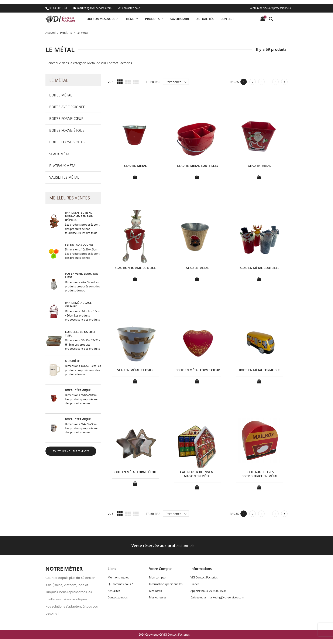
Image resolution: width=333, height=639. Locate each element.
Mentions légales (118, 577)
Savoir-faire (180, 15)
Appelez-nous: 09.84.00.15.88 (208, 591)
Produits (153, 15)
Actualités (205, 15)
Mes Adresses (157, 597)
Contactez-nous (129, 4)
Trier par (153, 82)
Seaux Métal (60, 154)
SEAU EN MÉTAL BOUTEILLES (197, 166)
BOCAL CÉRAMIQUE (78, 390)
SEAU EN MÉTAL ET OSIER (135, 370)
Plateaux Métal (63, 165)
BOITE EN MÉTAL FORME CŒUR (197, 370)
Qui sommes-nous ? (102, 15)
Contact (227, 15)
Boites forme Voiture (68, 142)
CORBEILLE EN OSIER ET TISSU (80, 334)
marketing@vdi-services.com (92, 4)
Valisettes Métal (64, 177)
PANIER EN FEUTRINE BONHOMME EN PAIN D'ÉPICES (79, 216)
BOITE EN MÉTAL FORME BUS (259, 370)
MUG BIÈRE (72, 361)
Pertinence (177, 82)
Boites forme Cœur (66, 118)
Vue (110, 82)
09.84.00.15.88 (56, 4)
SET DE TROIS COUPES (79, 245)
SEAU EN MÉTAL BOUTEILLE (259, 268)
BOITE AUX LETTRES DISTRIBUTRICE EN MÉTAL (259, 474)
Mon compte (157, 577)
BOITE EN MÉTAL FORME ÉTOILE (135, 472)
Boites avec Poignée (67, 107)
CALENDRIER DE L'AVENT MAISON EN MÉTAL (197, 474)
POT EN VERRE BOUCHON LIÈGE (81, 275)
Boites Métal (60, 95)
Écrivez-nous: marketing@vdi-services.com (217, 597)
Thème (129, 15)
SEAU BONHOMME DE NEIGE (135, 268)
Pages (234, 82)
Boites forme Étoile (66, 130)
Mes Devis (155, 591)
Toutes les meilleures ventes (71, 451)
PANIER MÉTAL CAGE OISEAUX (78, 304)
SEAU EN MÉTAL (135, 166)
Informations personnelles (165, 584)
